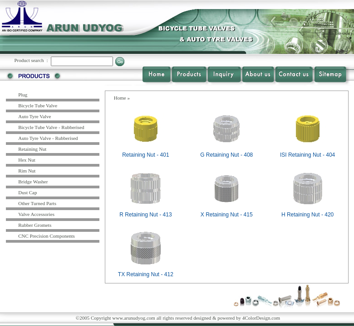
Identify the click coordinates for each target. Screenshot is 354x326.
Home (120, 98)
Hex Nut (26, 160)
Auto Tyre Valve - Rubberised (48, 138)
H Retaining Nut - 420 (307, 214)
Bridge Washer (33, 181)
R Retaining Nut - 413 (145, 214)
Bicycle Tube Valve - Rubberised (51, 127)
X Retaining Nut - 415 (227, 214)
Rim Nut (26, 170)
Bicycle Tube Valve (37, 105)
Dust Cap (27, 192)
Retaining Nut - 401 (145, 155)
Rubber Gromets (34, 225)
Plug (22, 94)
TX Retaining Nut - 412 (145, 274)
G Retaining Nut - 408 (226, 155)
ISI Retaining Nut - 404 (307, 155)
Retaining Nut (32, 149)
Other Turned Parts (37, 203)
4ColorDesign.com (261, 318)
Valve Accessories (36, 214)
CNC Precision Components (46, 236)
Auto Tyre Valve (34, 116)
